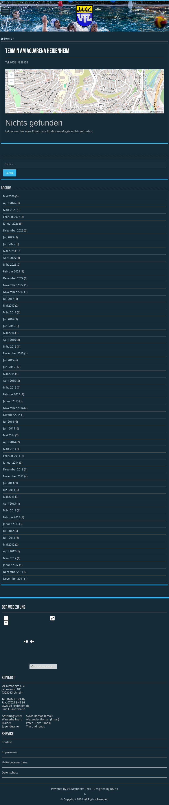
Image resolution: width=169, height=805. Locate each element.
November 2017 (13, 292)
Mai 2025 (9, 251)
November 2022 (13, 285)
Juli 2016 (8, 319)
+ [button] (11, 75)
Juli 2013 (8, 483)
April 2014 (9, 442)
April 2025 (9, 257)
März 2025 (9, 264)
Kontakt (7, 742)
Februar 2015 (11, 394)
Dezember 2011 (13, 572)
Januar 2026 (10, 223)
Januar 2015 (10, 401)
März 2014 (9, 449)
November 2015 (13, 353)
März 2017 (9, 312)
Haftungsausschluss (15, 762)
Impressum (9, 752)
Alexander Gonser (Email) (42, 719)
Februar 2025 (11, 271)
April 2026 (9, 203)
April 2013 (9, 503)
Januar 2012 (10, 565)
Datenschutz (10, 772)
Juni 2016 (9, 326)
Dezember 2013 (13, 469)
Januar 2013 (10, 524)
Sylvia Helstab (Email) (39, 716)
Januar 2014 (10, 462)
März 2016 (9, 346)
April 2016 (9, 339)
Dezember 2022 (13, 278)
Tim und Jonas (35, 726)
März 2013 (9, 510)
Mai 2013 (9, 496)
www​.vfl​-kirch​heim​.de (15, 705)
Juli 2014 (8, 421)
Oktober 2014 (11, 414)
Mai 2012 (9, 544)
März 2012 (9, 558)
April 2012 (9, 551)
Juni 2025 (9, 244)
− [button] (11, 82)
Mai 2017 (9, 305)
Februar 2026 (11, 216)
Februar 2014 (11, 455)
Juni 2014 (9, 428)
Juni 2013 (9, 490)
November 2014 (13, 408)
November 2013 (13, 476)
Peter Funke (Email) (38, 723)
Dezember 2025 (13, 230)
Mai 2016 (9, 333)
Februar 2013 (11, 517)
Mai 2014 (9, 435)
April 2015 (9, 380)
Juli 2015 (8, 360)
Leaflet (124, 111)
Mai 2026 (9, 196)
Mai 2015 (9, 374)
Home (6, 38)
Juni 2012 (9, 537)
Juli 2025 (8, 237)
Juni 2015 (9, 367)
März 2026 (9, 210)
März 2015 (9, 387)
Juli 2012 (8, 531)
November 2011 (13, 578)
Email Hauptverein (13, 709)
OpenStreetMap (140, 111)
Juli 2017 (8, 298)
